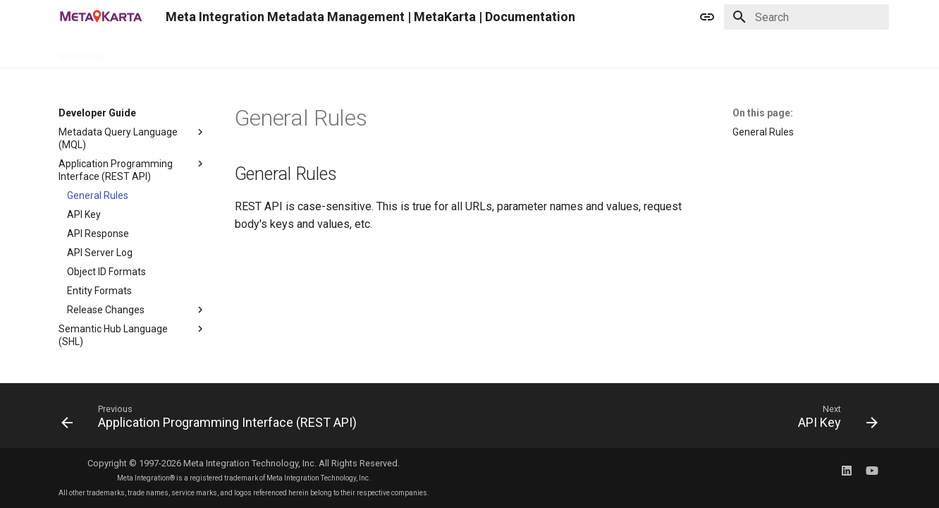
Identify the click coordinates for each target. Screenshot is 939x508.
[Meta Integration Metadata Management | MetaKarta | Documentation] (101, 17)
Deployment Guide (325, 51)
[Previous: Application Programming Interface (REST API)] (212, 420)
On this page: (762, 113)
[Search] (806, 17)
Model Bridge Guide (426, 51)
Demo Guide (240, 51)
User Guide (82, 51)
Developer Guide (159, 51)
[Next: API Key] (835, 420)
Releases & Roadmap (533, 51)
